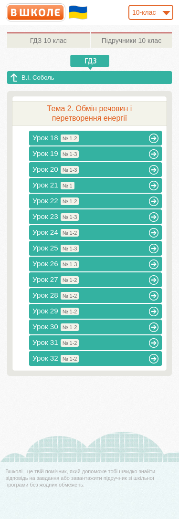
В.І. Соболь (37, 77)
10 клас (48, 40)
